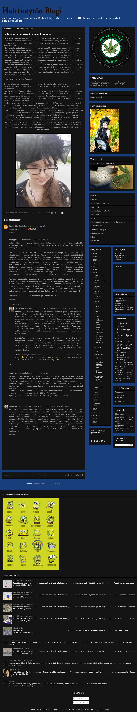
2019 (95, 273)
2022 (95, 263)
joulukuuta (99, 276)
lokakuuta (99, 286)
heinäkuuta (99, 301)
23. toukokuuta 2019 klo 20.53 (33, 240)
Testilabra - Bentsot (23, 593)
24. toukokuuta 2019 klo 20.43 (33, 373)
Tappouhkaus (9, 682)
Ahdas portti (96, 97)
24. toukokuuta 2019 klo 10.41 (61, 309)
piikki (118, 364)
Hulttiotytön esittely (100, 203)
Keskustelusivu (97, 226)
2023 (95, 260)
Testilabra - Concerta (23, 649)
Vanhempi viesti (74, 475)
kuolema (129, 364)
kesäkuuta (99, 307)
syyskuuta (99, 291)
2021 (95, 266)
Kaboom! (93, 237)
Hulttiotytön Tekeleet (120, 397)
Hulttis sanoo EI (97, 349)
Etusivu (42, 475)
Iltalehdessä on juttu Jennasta (98, 380)
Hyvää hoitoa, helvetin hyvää (17, 661)
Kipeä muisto (98, 372)
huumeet (120, 326)
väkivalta (122, 341)
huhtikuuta (99, 388)
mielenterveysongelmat (123, 346)
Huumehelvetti (96, 233)
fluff (11, 226)
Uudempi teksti (12, 475)
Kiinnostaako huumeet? (102, 163)
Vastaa (12, 233)
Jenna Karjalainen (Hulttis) (29, 309)
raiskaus (129, 375)
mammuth (79, 710)
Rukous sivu (95, 241)
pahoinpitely (120, 371)
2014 (95, 422)
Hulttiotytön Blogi (32, 11)
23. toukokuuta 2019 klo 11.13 (30, 226)
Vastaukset (17, 304)
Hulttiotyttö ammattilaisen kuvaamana (107, 222)
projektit (122, 323)
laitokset (120, 367)
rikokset (119, 355)
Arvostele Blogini (98, 230)
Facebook (119, 392)
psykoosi (118, 375)
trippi (117, 376)
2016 (95, 415)
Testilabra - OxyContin (24, 616)
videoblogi (120, 360)
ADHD (117, 350)
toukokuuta (99, 312)
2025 (95, 253)
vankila (130, 376)
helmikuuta (99, 398)
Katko (118, 362)
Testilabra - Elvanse (23, 581)
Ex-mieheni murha (11, 640)
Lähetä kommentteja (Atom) (47, 484)
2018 (95, 409)
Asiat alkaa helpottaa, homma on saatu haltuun (98, 323)
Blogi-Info (95, 207)
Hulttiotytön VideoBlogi (101, 211)
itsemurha (119, 373)
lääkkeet (128, 362)
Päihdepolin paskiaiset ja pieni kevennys (98, 338)
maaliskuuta (100, 393)
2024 (95, 257)
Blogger (106, 710)
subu (131, 371)
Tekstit (78, 698)
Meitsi (16, 670)
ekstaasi (129, 373)
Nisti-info (18, 628)
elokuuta (98, 296)
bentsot (118, 378)
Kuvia (92, 218)
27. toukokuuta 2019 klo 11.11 (55, 406)
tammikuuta (99, 403)
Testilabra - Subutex (23, 604)
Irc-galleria (120, 401)
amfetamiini (121, 353)
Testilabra (95, 215)
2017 (95, 412)
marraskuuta (100, 281)
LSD (120, 380)
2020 (95, 270)
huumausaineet (122, 357)
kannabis (126, 378)
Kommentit (79, 703)
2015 (95, 419)
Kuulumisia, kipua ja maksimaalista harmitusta (98, 361)
